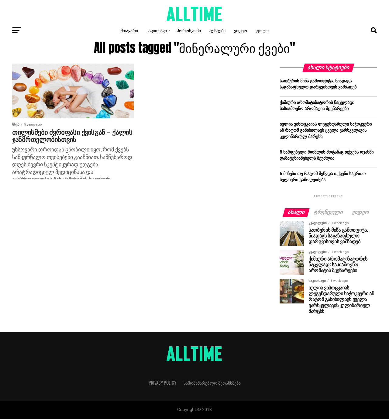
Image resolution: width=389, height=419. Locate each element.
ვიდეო (240, 30)
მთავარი (129, 30)
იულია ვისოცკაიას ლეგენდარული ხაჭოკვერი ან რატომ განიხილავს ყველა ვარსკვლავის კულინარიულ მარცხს (326, 130)
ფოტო (262, 30)
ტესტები (217, 30)
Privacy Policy (162, 382)
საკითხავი (156, 30)
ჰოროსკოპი (189, 30)
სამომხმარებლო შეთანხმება (212, 382)
